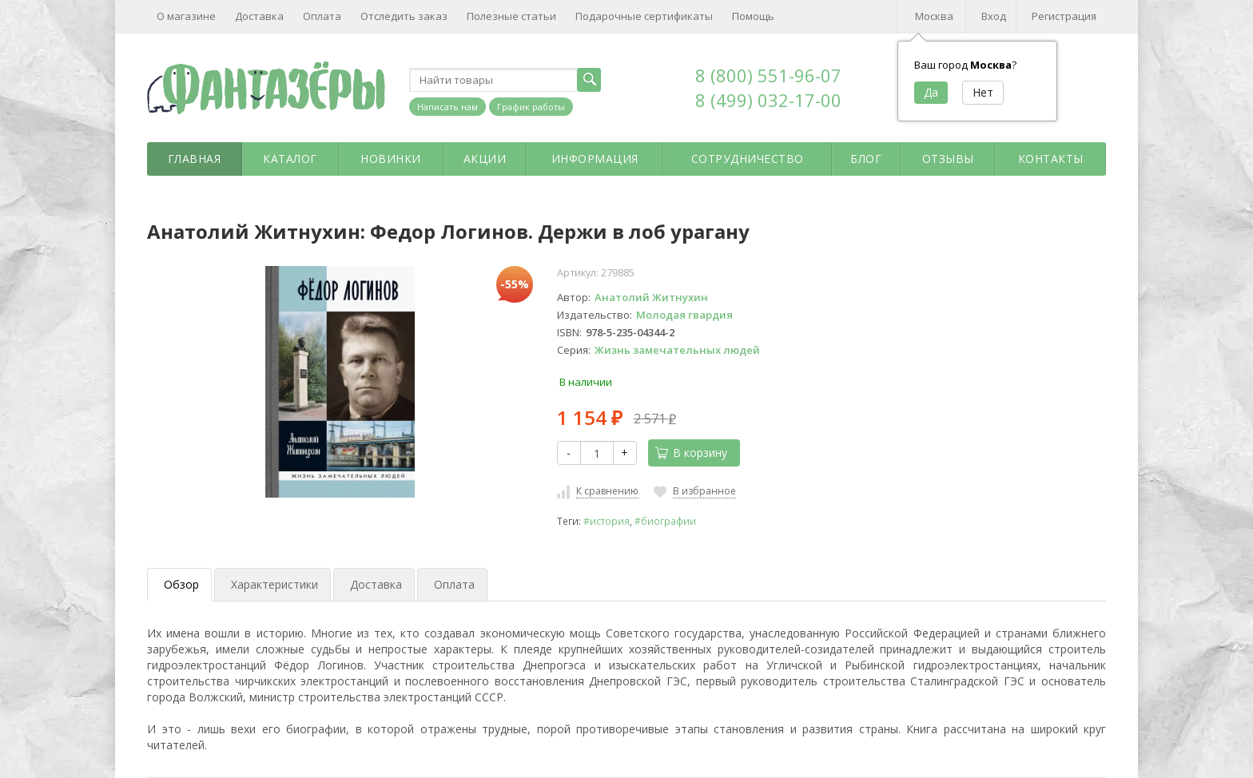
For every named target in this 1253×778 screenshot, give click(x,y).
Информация (594, 158)
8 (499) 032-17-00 (768, 100)
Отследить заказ (404, 16)
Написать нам (447, 107)
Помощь (753, 16)
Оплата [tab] (454, 584)
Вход (993, 16)
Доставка (259, 16)
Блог (865, 158)
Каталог (290, 158)
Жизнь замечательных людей (677, 350)
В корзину (691, 452)
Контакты (1051, 158)
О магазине (186, 16)
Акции (485, 158)
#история (606, 520)
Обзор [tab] (181, 584)
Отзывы (948, 158)
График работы (531, 107)
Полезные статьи (511, 16)
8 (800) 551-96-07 (768, 75)
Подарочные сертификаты (644, 16)
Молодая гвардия (684, 315)
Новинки (390, 158)
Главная (194, 158)
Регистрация (1064, 16)
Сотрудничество (747, 158)
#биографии (665, 520)
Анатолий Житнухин (651, 297)
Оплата (322, 16)
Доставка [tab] (376, 584)
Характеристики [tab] (274, 584)
